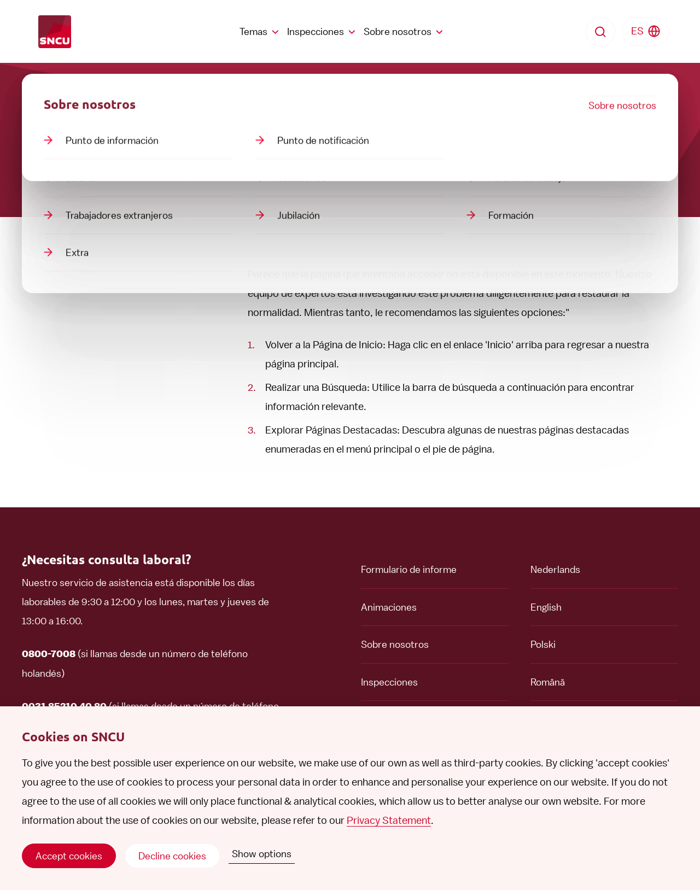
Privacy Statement (389, 820)
